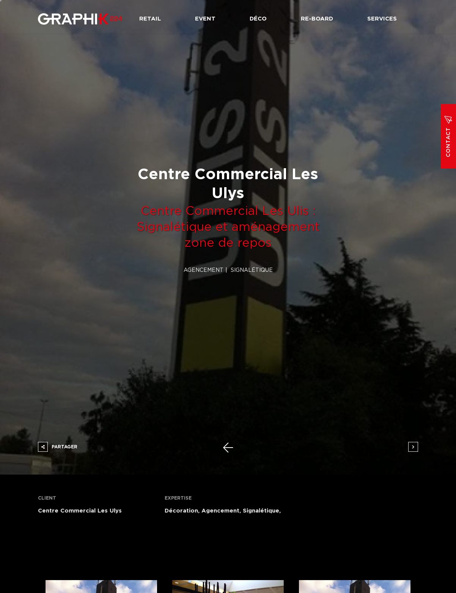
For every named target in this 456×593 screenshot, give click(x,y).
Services (382, 19)
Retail (150, 19)
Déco (258, 19)
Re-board (317, 19)
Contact (448, 136)
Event (205, 19)
